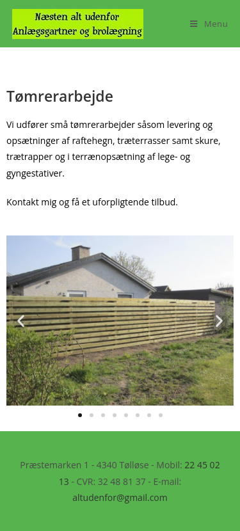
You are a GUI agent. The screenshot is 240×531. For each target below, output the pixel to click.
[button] (21, 321)
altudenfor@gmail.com (119, 497)
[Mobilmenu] (209, 23)
